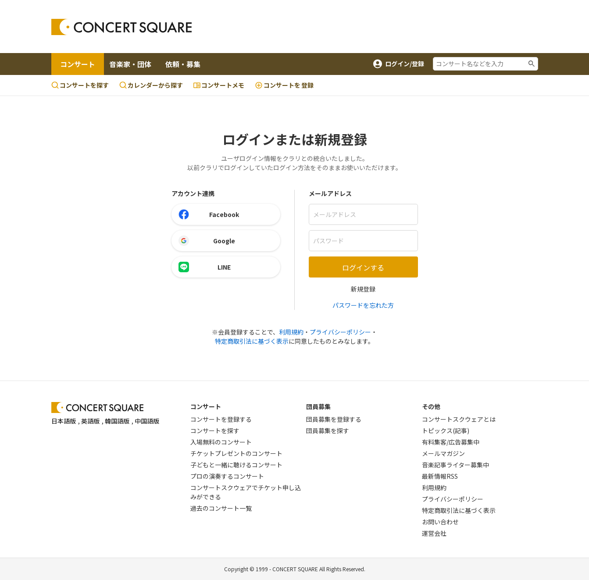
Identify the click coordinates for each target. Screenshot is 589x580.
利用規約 (291, 331)
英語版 (90, 420)
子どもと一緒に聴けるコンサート (236, 464)
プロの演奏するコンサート (227, 476)
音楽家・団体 (130, 64)
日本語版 (63, 420)
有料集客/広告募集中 (450, 442)
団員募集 (318, 406)
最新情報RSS (440, 476)
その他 (431, 406)
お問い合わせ (440, 521)
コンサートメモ (218, 85)
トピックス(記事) (445, 430)
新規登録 (363, 289)
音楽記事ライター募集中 (455, 464)
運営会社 (434, 533)
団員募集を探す (327, 430)
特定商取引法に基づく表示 (252, 341)
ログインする (363, 267)
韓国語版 (117, 420)
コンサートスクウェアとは (459, 419)
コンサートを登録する (221, 419)
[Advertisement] (365, 26)
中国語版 (147, 420)
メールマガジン (443, 453)
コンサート (77, 64)
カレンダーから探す (151, 85)
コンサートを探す (80, 85)
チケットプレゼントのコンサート (236, 453)
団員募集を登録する (333, 419)
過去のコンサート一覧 (221, 508)
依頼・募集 (182, 64)
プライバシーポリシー (340, 331)
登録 (284, 85)
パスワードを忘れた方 (363, 305)
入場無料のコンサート (221, 442)
